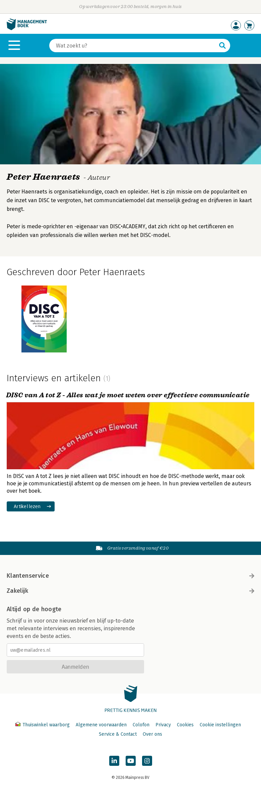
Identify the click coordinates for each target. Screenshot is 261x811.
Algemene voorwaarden (101, 725)
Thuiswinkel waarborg (43, 725)
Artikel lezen (27, 506)
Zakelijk (130, 590)
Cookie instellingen (220, 725)
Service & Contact (118, 734)
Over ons (152, 734)
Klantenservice (130, 575)
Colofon (141, 725)
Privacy (163, 725)
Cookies (185, 725)
